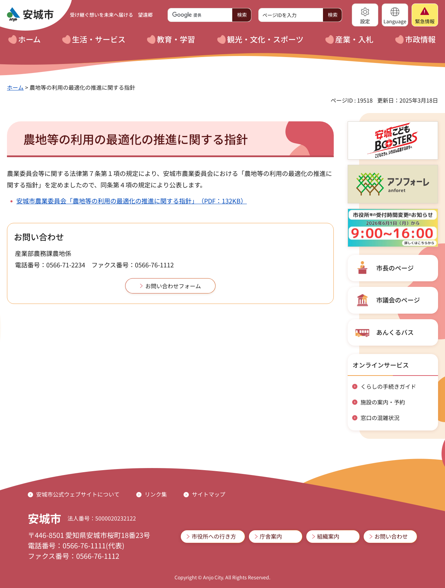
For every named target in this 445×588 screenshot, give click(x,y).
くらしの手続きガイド (388, 386)
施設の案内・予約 (383, 402)
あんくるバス (395, 332)
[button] (365, 14)
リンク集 (156, 494)
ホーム (15, 87)
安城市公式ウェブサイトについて (78, 494)
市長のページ (395, 267)
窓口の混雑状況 (380, 417)
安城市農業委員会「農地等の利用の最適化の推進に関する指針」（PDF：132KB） (131, 200)
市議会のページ (398, 299)
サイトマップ (208, 494)
